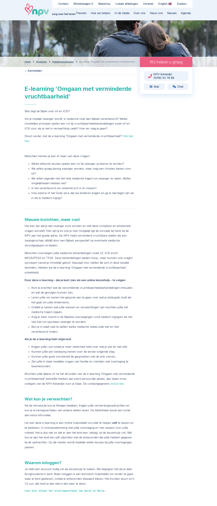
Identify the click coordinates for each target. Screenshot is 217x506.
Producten (41, 61)
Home (28, 61)
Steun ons (156, 13)
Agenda (186, 13)
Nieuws (172, 13)
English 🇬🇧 (165, 3)
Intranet (148, 3)
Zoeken (181, 3)
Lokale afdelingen (126, 3)
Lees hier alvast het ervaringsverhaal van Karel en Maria (64, 491)
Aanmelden (33, 70)
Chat (178, 86)
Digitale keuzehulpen (63, 61)
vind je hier (117, 383)
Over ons (139, 13)
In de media (122, 13)
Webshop (104, 3)
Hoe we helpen (100, 13)
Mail (154, 86)
